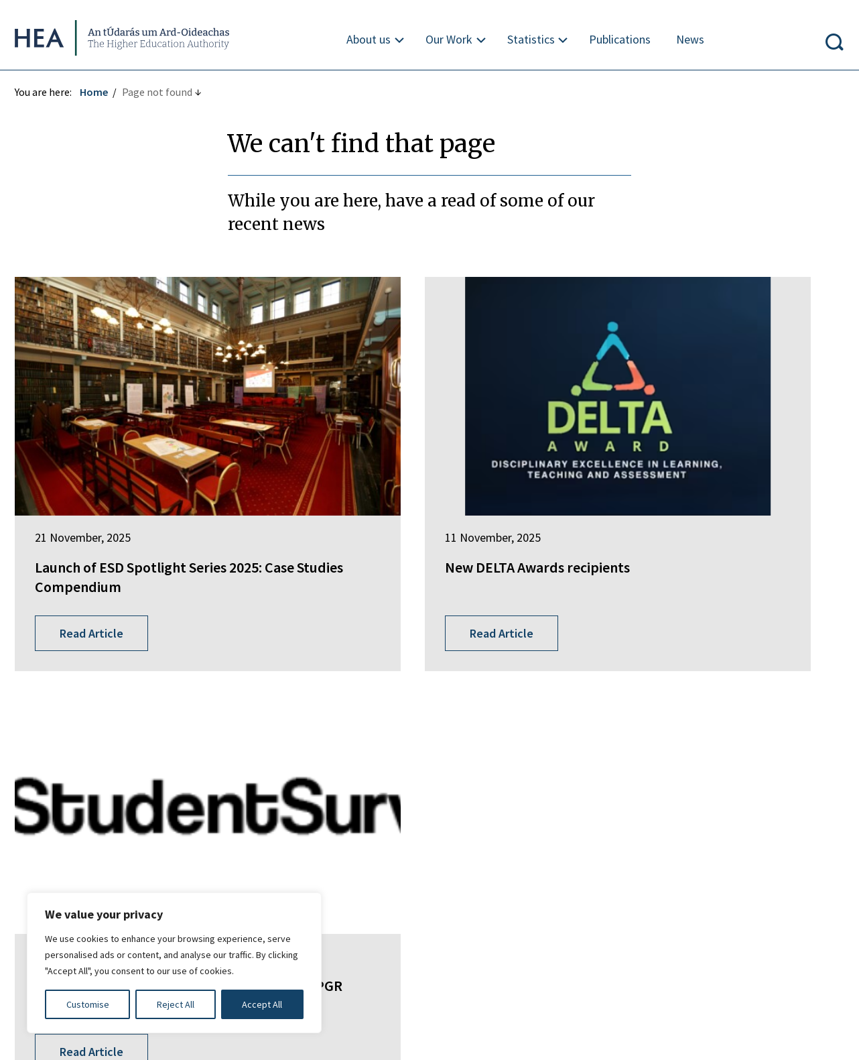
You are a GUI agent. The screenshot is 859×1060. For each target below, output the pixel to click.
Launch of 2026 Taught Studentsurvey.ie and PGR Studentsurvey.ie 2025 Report (695, 506)
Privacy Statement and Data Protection (397, 883)
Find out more (52, 804)
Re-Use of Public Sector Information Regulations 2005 (640, 883)
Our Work (449, 39)
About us (369, 39)
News (691, 39)
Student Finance (338, 751)
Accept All (262, 1004)
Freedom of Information (76, 883)
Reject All (175, 1004)
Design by (65, 1036)
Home (99, 92)
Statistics (531, 39)
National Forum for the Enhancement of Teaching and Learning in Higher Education (425, 782)
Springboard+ (332, 701)
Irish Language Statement (219, 883)
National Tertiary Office (355, 814)
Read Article (97, 572)
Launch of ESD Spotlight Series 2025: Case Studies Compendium (141, 497)
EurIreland (325, 726)
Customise (87, 1004)
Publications (621, 39)
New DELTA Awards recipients (413, 487)
